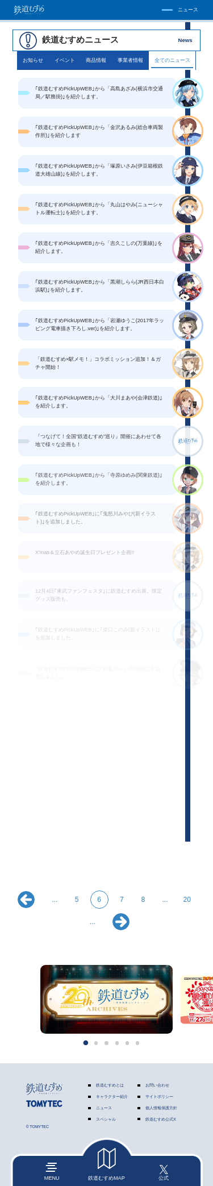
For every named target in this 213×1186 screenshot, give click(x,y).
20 (187, 900)
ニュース (104, 1107)
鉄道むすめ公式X (160, 1119)
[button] (85, 1043)
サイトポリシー (159, 1096)
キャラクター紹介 (112, 1096)
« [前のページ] (26, 899)
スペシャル (106, 1119)
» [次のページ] (121, 921)
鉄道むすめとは (110, 1085)
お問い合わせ (157, 1085)
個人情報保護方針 (161, 1107)
